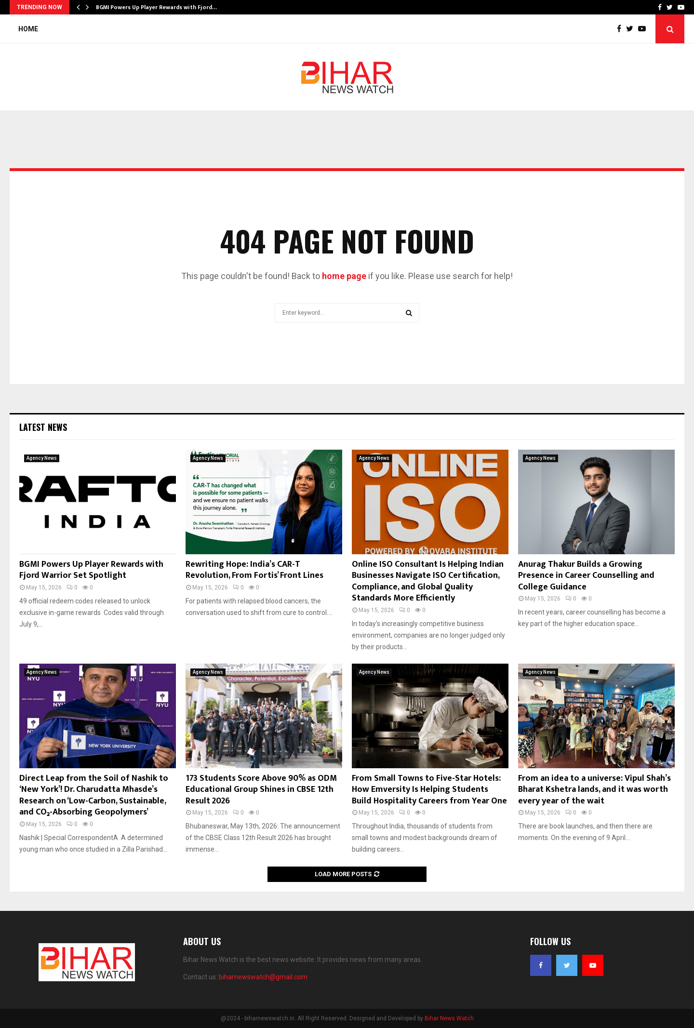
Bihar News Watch (449, 1018)
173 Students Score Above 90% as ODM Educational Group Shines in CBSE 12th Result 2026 (261, 789)
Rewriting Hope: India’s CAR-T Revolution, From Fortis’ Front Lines (254, 570)
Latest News (43, 427)
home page (344, 276)
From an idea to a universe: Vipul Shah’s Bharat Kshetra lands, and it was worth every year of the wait (594, 789)
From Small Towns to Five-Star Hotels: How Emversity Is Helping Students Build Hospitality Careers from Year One (429, 789)
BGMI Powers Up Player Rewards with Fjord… (156, 7)
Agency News (42, 458)
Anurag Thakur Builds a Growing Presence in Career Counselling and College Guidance (586, 575)
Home (28, 29)
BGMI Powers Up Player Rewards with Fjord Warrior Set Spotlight (91, 570)
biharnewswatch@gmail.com (263, 977)
